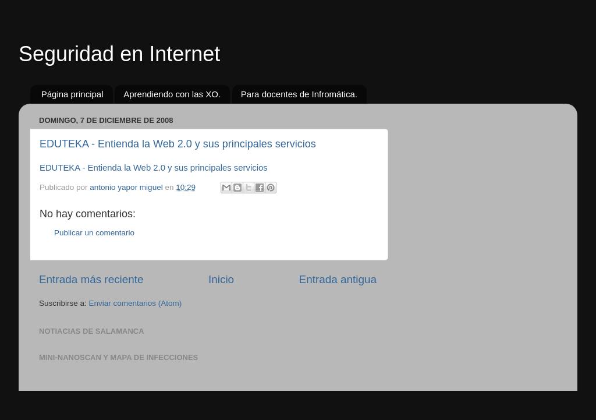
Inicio (221, 279)
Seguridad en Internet (119, 54)
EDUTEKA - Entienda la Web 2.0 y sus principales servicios (178, 144)
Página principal (72, 94)
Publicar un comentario (94, 232)
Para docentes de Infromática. (299, 94)
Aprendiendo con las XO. (172, 94)
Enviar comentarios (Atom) (135, 303)
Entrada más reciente (91, 279)
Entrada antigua (338, 279)
